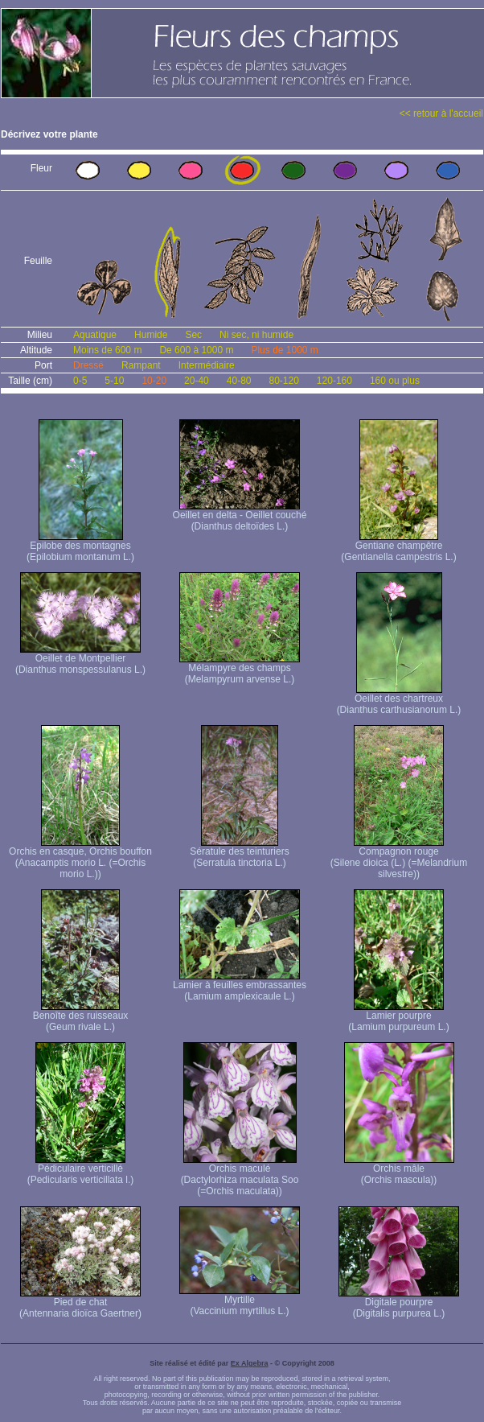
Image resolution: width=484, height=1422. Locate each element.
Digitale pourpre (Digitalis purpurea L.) (398, 1303)
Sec (193, 334)
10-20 (154, 380)
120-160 (334, 380)
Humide (150, 334)
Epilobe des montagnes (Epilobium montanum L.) (80, 547)
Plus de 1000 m (284, 350)
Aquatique (95, 334)
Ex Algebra (250, 1363)
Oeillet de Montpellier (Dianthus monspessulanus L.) (80, 659)
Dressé (88, 365)
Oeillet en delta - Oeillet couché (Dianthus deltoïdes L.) (240, 516)
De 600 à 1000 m (196, 350)
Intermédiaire (206, 365)
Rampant (141, 365)
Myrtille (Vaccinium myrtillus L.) (239, 1301)
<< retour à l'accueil (441, 113)
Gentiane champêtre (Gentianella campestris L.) (398, 547)
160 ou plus (395, 380)
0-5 (80, 380)
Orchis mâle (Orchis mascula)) (399, 1169)
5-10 (114, 380)
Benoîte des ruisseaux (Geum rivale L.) (81, 1016)
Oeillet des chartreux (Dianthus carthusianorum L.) (399, 699)
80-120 (283, 380)
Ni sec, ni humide (256, 334)
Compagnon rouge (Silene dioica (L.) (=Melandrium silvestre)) (398, 858)
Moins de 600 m (107, 350)
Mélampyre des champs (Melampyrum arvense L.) (239, 669)
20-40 (196, 380)
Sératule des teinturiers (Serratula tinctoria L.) (239, 852)
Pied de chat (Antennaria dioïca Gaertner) (80, 1303)
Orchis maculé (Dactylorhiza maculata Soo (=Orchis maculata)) (240, 1175)
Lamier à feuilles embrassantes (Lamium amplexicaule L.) (239, 986)
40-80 (239, 380)
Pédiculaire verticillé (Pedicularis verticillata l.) (80, 1169)
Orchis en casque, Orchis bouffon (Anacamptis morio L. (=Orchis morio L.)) (80, 858)
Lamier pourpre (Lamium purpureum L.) (398, 1016)
